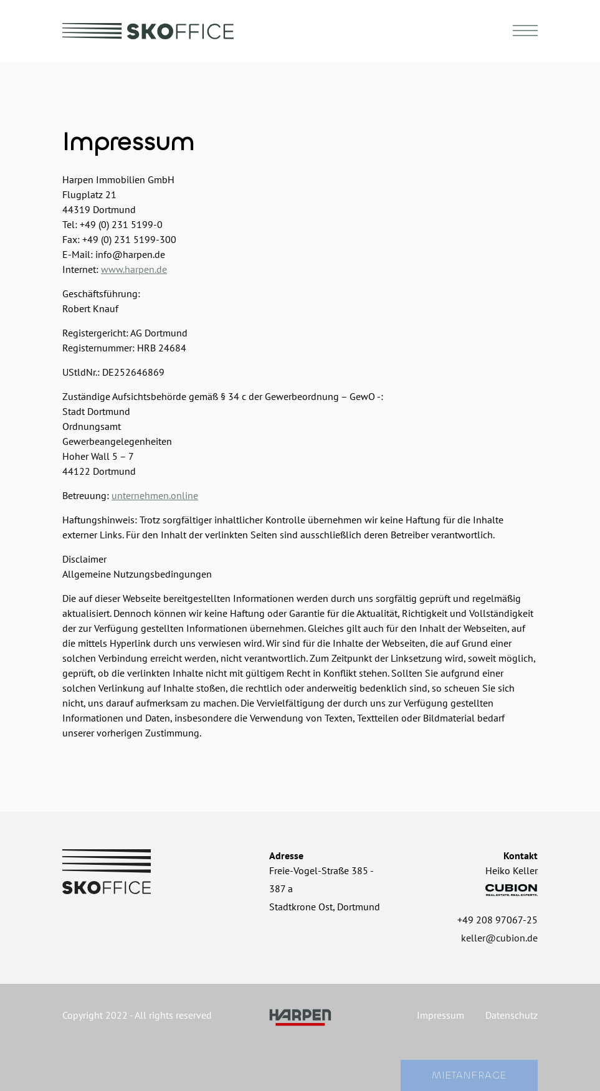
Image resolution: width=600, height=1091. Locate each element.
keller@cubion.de (499, 937)
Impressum (440, 1015)
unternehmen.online (155, 495)
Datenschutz (511, 1015)
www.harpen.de (134, 269)
